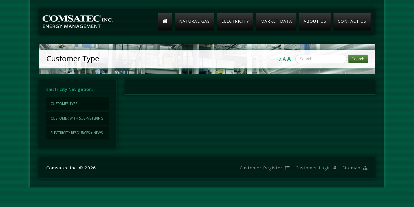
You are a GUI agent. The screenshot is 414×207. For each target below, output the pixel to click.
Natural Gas (194, 21)
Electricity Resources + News (77, 132)
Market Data (276, 21)
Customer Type (64, 103)
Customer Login (316, 167)
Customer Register (265, 167)
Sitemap (355, 167)
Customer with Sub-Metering (77, 118)
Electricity (235, 21)
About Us (315, 21)
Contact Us (352, 21)
